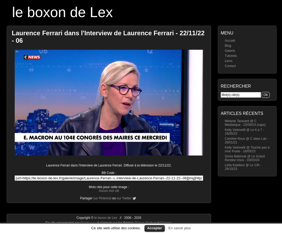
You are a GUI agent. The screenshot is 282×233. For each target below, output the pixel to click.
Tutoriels (231, 56)
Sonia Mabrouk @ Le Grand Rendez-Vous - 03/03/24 (245, 158)
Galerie (230, 51)
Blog (228, 46)
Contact (230, 66)
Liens (229, 61)
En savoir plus (179, 228)
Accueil (230, 40)
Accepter (154, 228)
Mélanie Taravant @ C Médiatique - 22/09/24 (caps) (245, 123)
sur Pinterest (102, 198)
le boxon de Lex (62, 12)
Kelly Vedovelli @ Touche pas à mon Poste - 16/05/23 (247, 149)
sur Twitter (124, 198)
